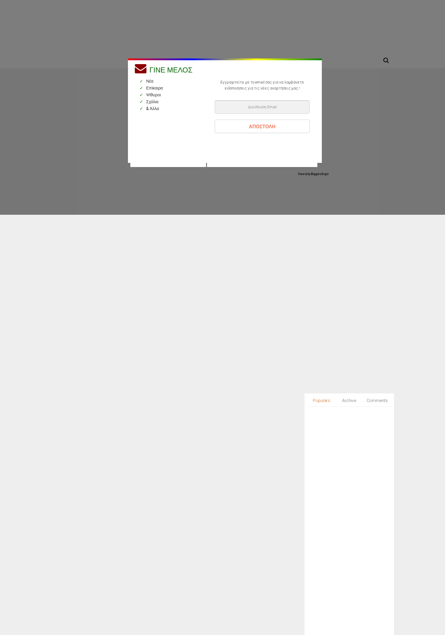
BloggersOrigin (319, 174)
